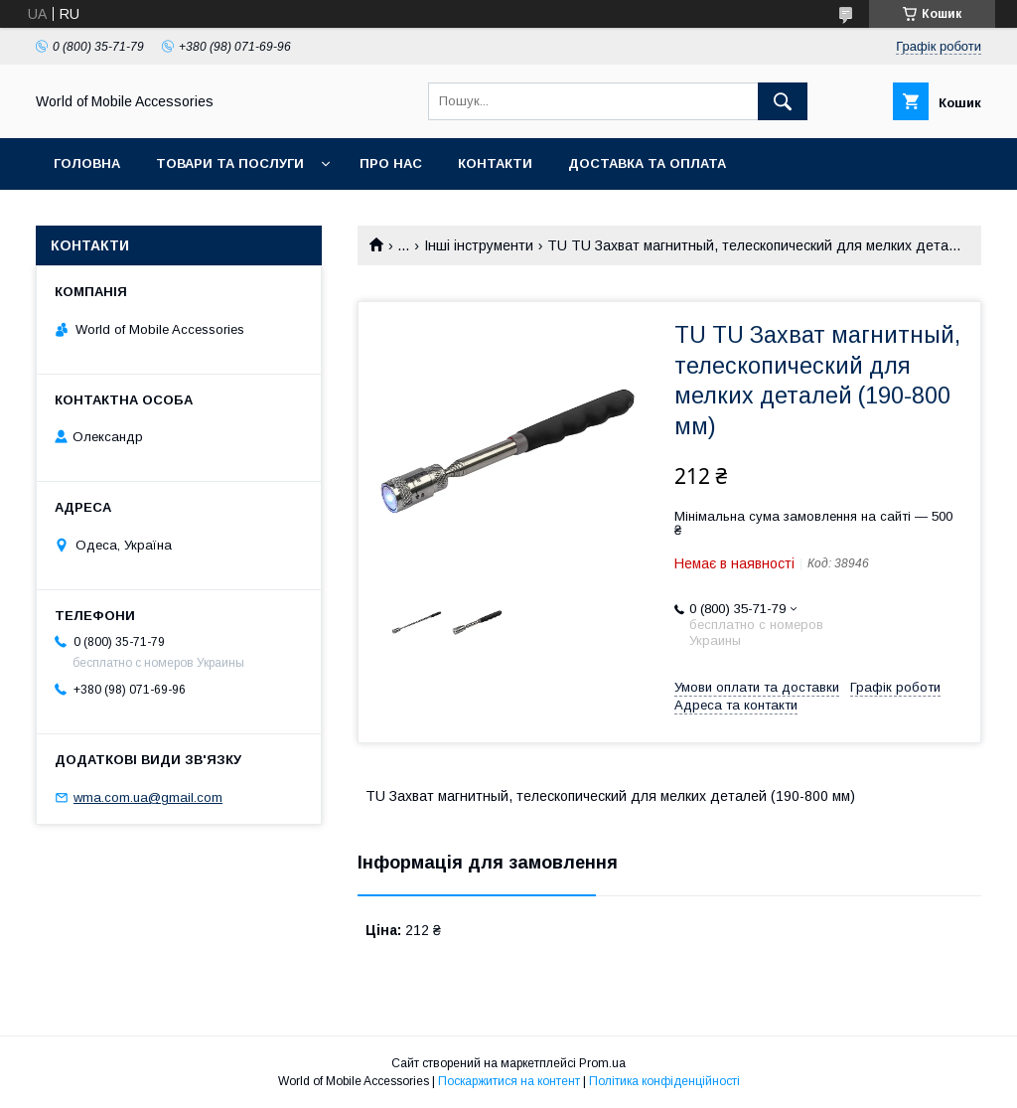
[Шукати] (782, 101)
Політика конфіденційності (664, 1081)
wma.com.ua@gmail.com (147, 797)
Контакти (495, 163)
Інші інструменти (478, 245)
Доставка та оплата (647, 163)
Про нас (391, 163)
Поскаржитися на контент (509, 1081)
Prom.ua (602, 1063)
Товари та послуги (230, 163)
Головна (87, 163)
